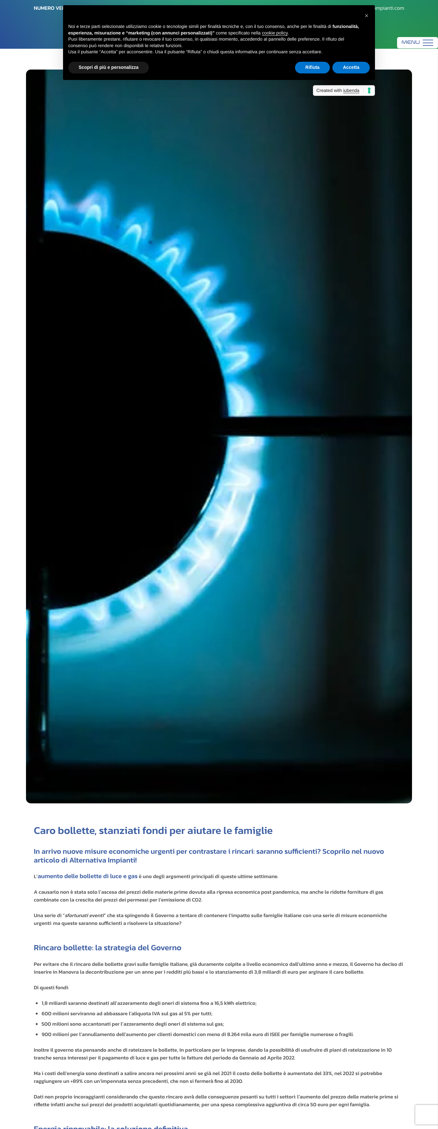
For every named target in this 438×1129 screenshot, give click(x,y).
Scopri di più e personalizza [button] (108, 67)
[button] (366, 15)
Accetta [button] (351, 67)
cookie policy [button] (275, 32)
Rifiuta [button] (312, 67)
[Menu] (417, 43)
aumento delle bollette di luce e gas (88, 876)
